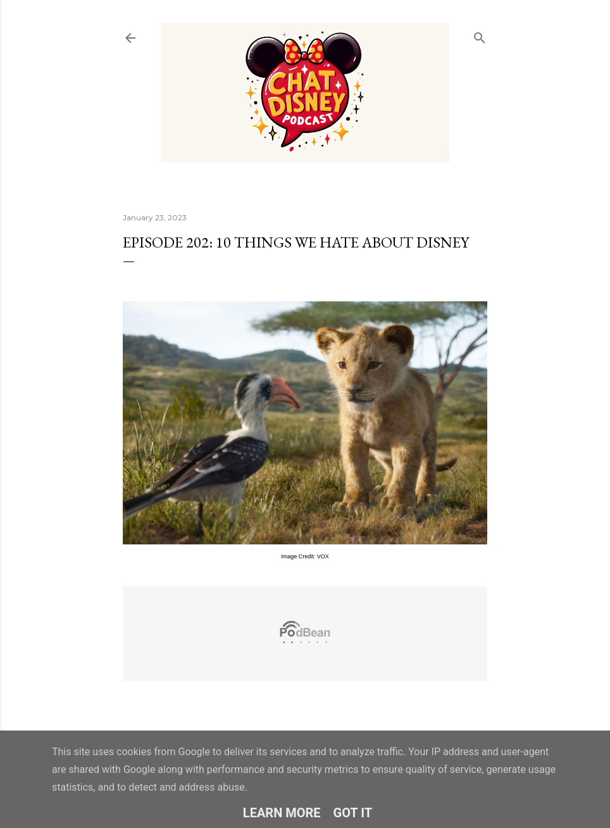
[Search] (479, 35)
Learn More (282, 812)
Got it (353, 812)
